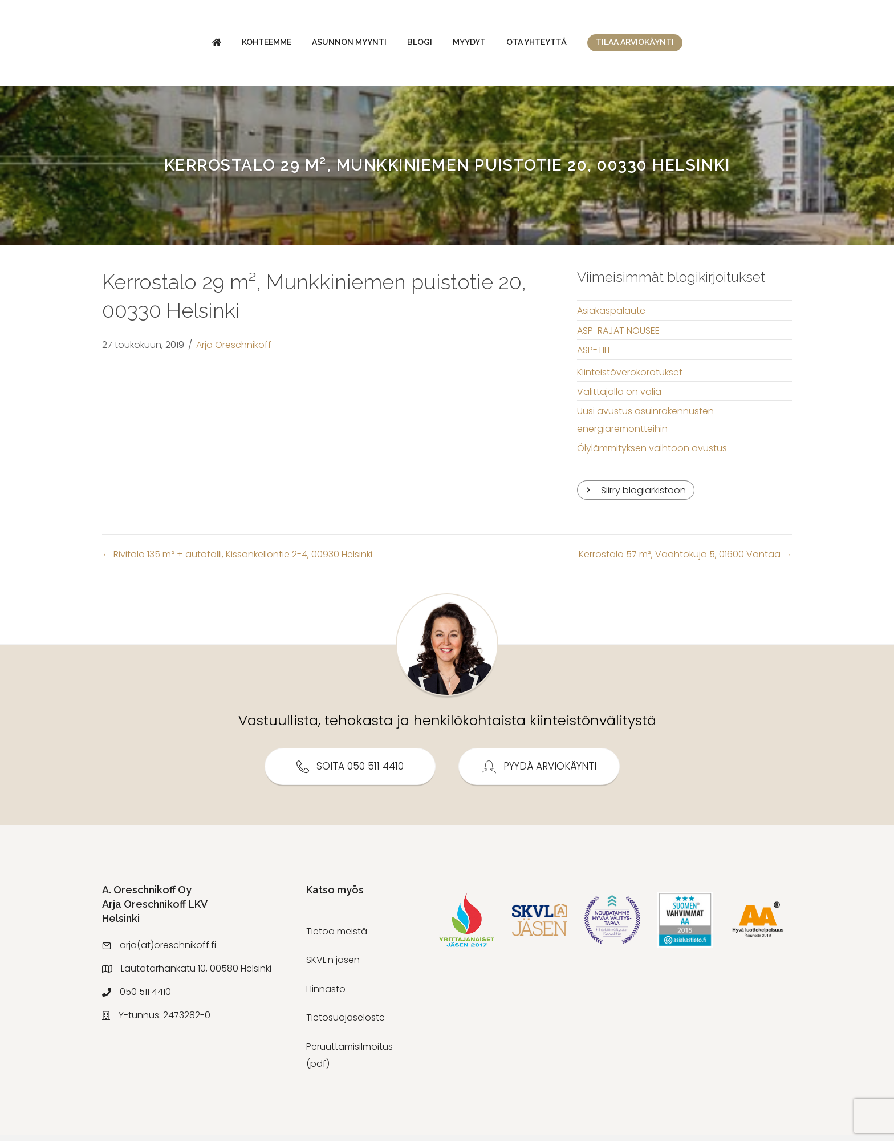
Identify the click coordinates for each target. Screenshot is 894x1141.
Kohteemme (170, 45)
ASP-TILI (593, 356)
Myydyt (565, 45)
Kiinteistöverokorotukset (629, 378)
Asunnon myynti (253, 45)
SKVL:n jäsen (333, 966)
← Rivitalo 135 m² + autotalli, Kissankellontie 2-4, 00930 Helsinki (237, 560)
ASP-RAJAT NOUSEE (618, 336)
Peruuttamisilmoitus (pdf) (349, 1061)
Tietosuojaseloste (345, 1023)
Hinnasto (326, 994)
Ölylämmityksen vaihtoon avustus (652, 454)
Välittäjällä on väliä (619, 397)
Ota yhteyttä (633, 45)
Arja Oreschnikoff (233, 350)
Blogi (323, 45)
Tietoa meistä (336, 937)
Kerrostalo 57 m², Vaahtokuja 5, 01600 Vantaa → (685, 560)
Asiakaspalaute (611, 316)
